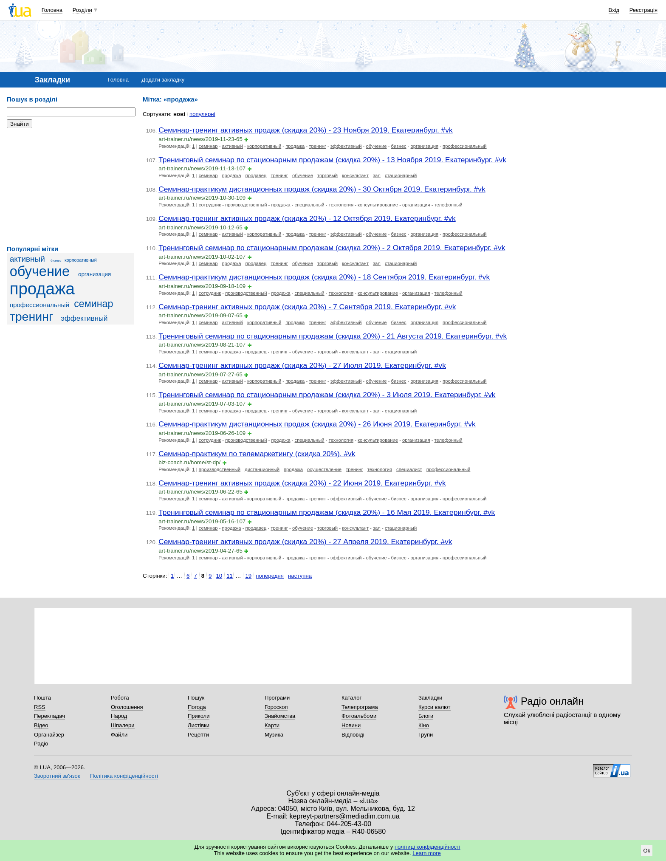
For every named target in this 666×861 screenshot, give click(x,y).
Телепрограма (359, 707)
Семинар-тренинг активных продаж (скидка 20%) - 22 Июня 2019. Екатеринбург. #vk (302, 483)
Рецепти (198, 734)
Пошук (196, 697)
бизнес (56, 261)
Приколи (198, 716)
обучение (40, 271)
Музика (274, 734)
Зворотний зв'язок (57, 776)
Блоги (425, 716)
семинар (93, 303)
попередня (270, 576)
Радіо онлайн (552, 701)
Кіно (423, 725)
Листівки (198, 725)
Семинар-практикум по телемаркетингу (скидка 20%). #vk (256, 453)
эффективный (84, 318)
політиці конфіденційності (427, 847)
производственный (246, 204)
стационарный (401, 175)
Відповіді (352, 734)
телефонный (449, 204)
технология (341, 204)
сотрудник (210, 204)
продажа (42, 288)
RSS (39, 707)
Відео (41, 725)
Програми (277, 697)
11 (229, 576)
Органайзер (49, 734)
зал (377, 175)
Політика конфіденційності (124, 776)
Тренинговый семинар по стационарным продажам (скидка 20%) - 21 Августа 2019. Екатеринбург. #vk (332, 336)
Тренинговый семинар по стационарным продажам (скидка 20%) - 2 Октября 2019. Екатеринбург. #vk (331, 247)
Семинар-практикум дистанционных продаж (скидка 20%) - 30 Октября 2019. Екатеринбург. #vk (321, 189)
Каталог (351, 697)
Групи (425, 734)
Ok (646, 850)
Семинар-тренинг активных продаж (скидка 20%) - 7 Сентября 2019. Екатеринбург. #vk (307, 306)
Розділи (82, 10)
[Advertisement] (70, 187)
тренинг (32, 316)
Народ (119, 716)
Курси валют (434, 707)
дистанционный (262, 469)
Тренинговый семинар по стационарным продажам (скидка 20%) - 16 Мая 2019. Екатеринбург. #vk (326, 512)
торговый (327, 175)
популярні (202, 114)
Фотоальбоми (358, 716)
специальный (310, 204)
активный (27, 258)
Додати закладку (162, 79)
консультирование (378, 204)
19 (248, 576)
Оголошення (127, 707)
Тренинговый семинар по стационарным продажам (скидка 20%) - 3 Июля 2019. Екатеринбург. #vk (326, 394)
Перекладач (49, 716)
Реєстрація (643, 10)
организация (94, 274)
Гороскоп (276, 707)
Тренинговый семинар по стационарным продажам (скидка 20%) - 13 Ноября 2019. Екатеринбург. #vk (332, 159)
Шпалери (123, 725)
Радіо (41, 743)
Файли (119, 734)
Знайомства (280, 716)
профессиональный (39, 304)
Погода (197, 707)
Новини (351, 725)
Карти (272, 725)
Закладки (430, 697)
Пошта (42, 697)
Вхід (614, 10)
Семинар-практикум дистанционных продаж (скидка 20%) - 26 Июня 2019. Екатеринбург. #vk (317, 424)
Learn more (426, 853)
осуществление (324, 469)
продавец (256, 175)
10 (219, 576)
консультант (355, 175)
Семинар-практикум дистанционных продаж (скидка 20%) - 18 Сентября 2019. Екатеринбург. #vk (324, 277)
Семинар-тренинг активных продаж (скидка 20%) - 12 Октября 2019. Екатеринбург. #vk (307, 218)
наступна (300, 576)
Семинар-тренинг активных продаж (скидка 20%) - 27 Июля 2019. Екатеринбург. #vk (302, 365)
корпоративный (81, 260)
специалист (409, 469)
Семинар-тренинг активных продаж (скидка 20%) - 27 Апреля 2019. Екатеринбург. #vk (305, 541)
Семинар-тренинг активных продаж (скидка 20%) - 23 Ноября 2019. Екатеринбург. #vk (305, 130)
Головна (52, 10)
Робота (120, 697)
